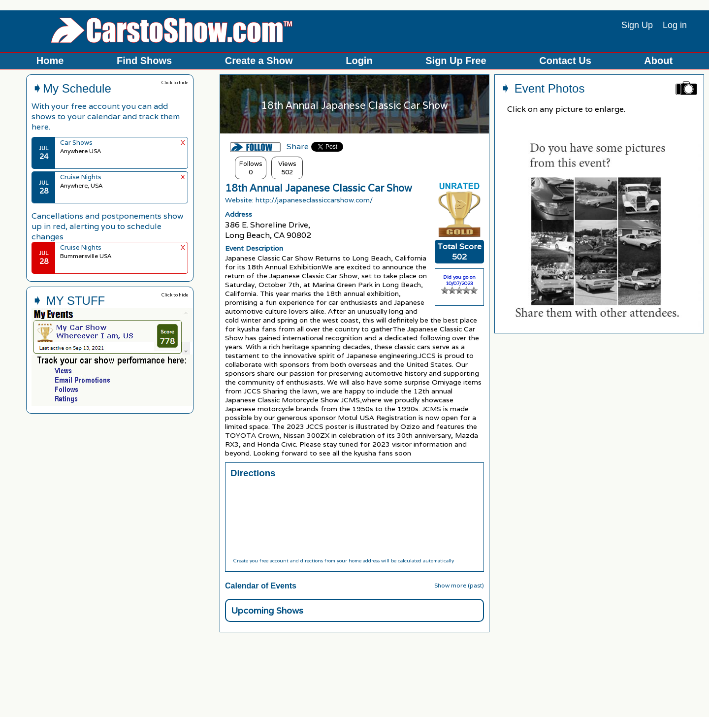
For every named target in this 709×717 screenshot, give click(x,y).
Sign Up (637, 25)
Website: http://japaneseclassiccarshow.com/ (299, 200)
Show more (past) (459, 585)
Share (298, 146)
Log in (675, 25)
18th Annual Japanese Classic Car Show (318, 188)
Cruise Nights (80, 177)
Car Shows (76, 142)
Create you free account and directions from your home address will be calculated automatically (343, 560)
